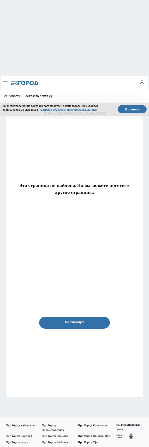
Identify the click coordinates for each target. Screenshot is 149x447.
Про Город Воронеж (19, 436)
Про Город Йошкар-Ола (94, 436)
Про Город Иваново (55, 436)
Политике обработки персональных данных (68, 109)
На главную (74, 322)
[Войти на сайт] (142, 83)
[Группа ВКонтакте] (119, 436)
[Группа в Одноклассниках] (131, 436)
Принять (132, 109)
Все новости (11, 96)
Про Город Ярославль (92, 425)
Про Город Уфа (88, 442)
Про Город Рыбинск (55, 442)
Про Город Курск (17, 442)
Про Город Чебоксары (20, 425)
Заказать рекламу (39, 96)
